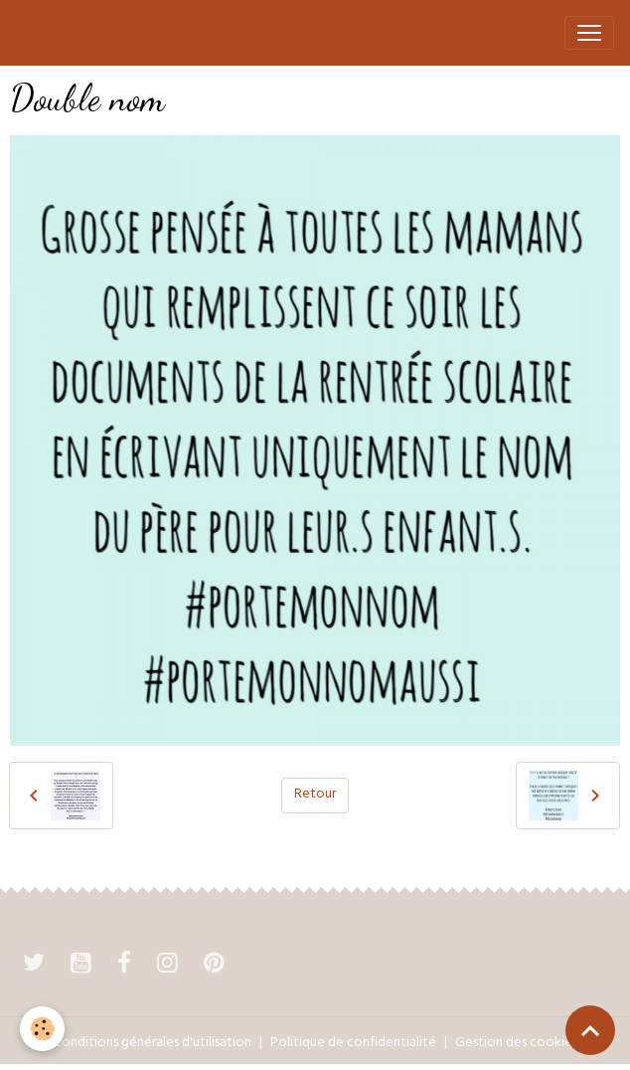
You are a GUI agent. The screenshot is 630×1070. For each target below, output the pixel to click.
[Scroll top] (590, 1030)
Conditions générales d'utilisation (152, 1043)
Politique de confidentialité (353, 1043)
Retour (315, 795)
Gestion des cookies (516, 1043)
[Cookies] (42, 1028)
